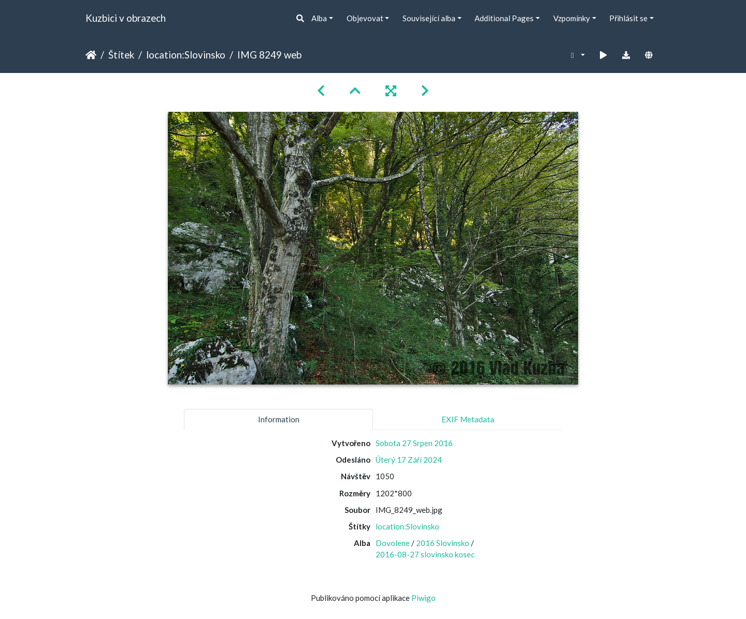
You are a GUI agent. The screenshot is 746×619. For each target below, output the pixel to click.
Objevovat (365, 18)
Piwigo (423, 597)
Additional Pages (504, 18)
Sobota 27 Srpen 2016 (414, 443)
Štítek (121, 55)
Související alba (429, 18)
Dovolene (393, 543)
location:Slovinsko (185, 55)
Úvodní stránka (90, 55)
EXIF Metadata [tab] (467, 419)
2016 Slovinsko (442, 543)
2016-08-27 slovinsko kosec (425, 554)
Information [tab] (278, 419)
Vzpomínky (571, 18)
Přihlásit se (628, 18)
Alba (319, 18)
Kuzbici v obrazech (125, 18)
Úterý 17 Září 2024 (409, 459)
